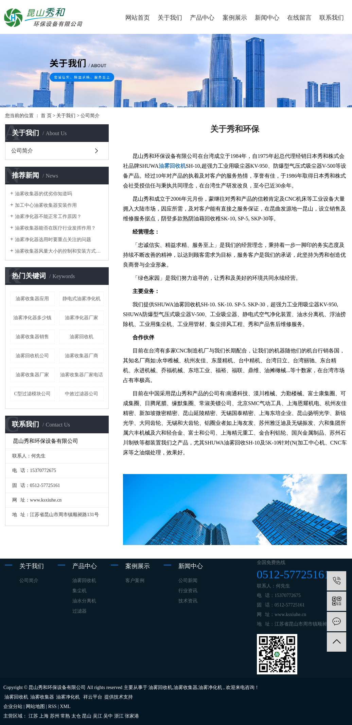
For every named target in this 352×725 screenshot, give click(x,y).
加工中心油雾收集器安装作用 (46, 205)
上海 (44, 716)
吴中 (108, 716)
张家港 (132, 716)
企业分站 (12, 706)
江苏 (33, 716)
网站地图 (35, 706)
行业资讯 (187, 590)
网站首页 (137, 17)
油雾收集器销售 (32, 336)
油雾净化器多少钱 (32, 317)
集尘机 (79, 590)
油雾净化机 (210, 687)
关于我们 (170, 17)
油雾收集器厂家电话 (81, 374)
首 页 (46, 115)
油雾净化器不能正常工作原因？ (48, 216)
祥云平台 (92, 697)
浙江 (119, 716)
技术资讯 (187, 600)
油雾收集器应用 (32, 298)
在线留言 (299, 17)
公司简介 (22, 150)
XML (65, 706)
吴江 (97, 716)
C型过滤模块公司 (32, 393)
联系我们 (331, 17)
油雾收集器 (185, 687)
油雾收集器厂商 (81, 355)
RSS (52, 706)
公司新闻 (187, 580)
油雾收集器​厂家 (32, 374)
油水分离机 (84, 600)
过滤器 (79, 611)
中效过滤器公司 (81, 393)
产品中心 (202, 17)
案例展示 (235, 17)
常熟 (65, 716)
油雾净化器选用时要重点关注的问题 (53, 239)
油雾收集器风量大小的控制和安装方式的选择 (59, 251)
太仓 (76, 716)
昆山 (86, 716)
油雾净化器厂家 (81, 317)
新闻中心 (267, 17)
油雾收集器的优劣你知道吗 (43, 193)
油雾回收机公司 (32, 355)
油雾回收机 (81, 336)
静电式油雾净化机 (82, 298)
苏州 (54, 716)
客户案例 (134, 580)
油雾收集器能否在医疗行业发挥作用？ (55, 228)
